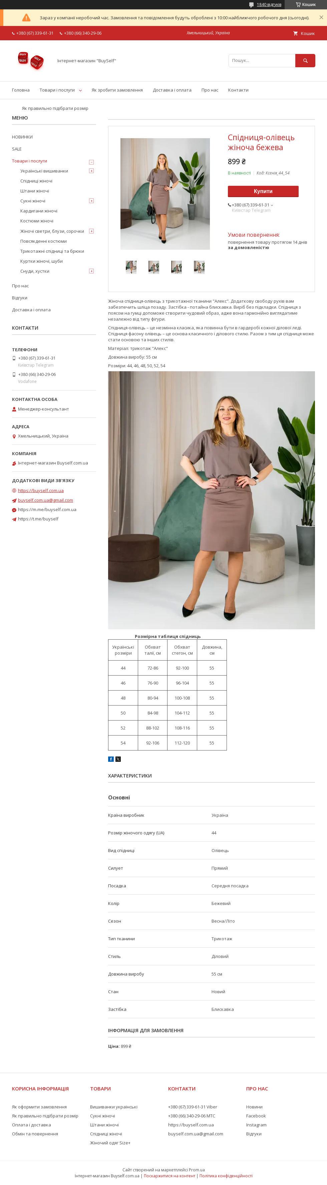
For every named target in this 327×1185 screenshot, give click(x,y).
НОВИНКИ (22, 137)
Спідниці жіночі (36, 181)
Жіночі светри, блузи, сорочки (52, 231)
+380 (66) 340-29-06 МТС (191, 1116)
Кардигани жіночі (38, 211)
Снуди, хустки (34, 271)
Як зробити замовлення (117, 90)
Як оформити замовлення (39, 1107)
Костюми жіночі (36, 221)
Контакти (238, 90)
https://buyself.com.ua (41, 490)
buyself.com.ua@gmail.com (45, 500)
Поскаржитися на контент (169, 1176)
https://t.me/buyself (38, 518)
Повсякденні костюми (43, 241)
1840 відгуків (269, 4)
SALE (17, 149)
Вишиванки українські (113, 1107)
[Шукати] (305, 60)
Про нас (210, 90)
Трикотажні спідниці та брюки (52, 251)
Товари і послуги (57, 90)
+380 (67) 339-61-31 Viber (192, 1107)
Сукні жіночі (32, 201)
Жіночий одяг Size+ (110, 1143)
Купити (263, 191)
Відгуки (19, 298)
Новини (254, 1107)
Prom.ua (197, 1170)
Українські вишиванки (44, 171)
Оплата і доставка (31, 1125)
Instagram (256, 1125)
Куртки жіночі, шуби (41, 261)
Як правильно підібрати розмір (55, 108)
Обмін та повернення (35, 1134)
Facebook (256, 1116)
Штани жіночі (34, 191)
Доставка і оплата (172, 90)
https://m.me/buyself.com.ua (47, 509)
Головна (21, 90)
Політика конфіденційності (226, 1176)
